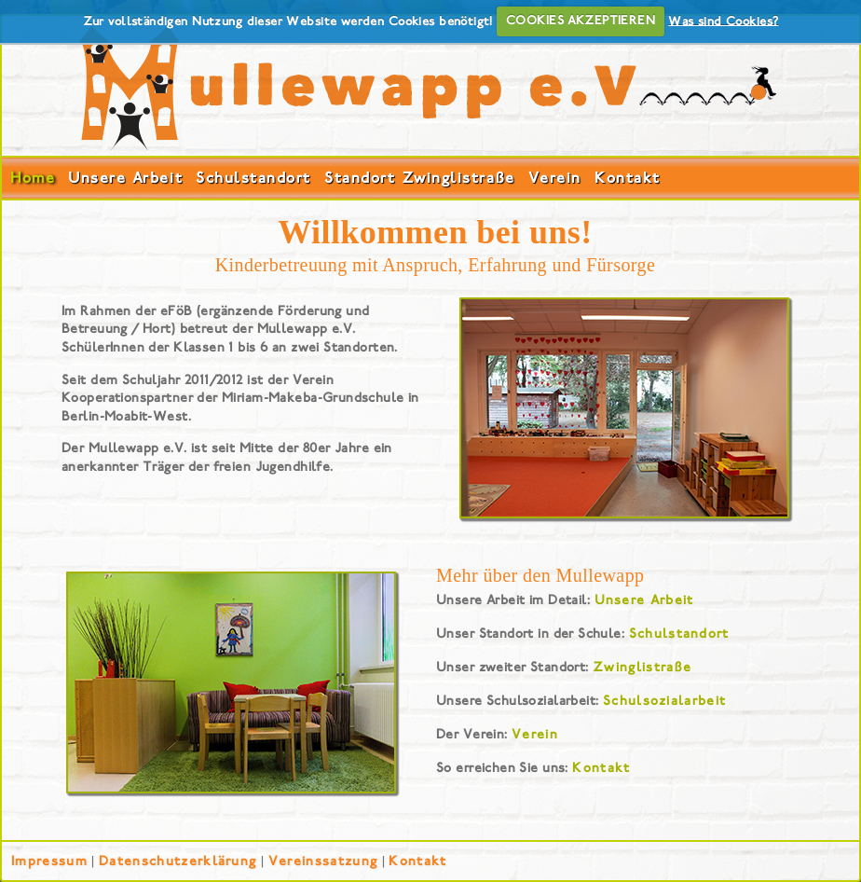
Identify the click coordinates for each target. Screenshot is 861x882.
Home (32, 177)
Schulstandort (253, 177)
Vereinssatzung (322, 861)
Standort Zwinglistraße (419, 177)
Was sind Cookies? (723, 20)
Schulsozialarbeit (664, 701)
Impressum (49, 861)
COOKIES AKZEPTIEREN (580, 20)
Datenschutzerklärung (177, 861)
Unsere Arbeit (125, 177)
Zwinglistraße (642, 667)
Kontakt (627, 177)
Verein (554, 177)
